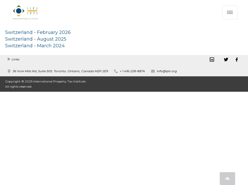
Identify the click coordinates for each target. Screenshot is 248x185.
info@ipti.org (167, 71)
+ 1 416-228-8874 (132, 71)
